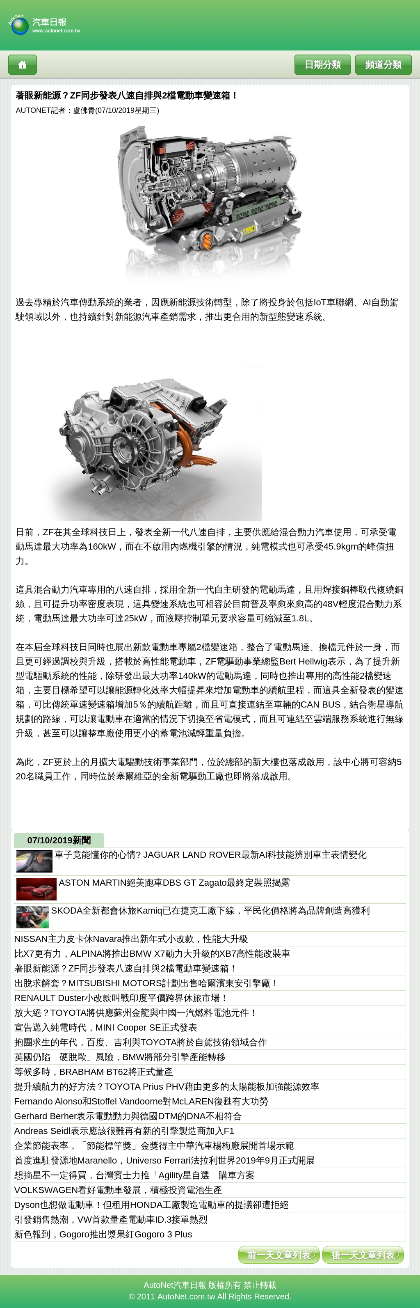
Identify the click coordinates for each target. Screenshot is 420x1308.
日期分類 (323, 65)
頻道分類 (383, 65)
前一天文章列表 (278, 1255)
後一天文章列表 (363, 1255)
